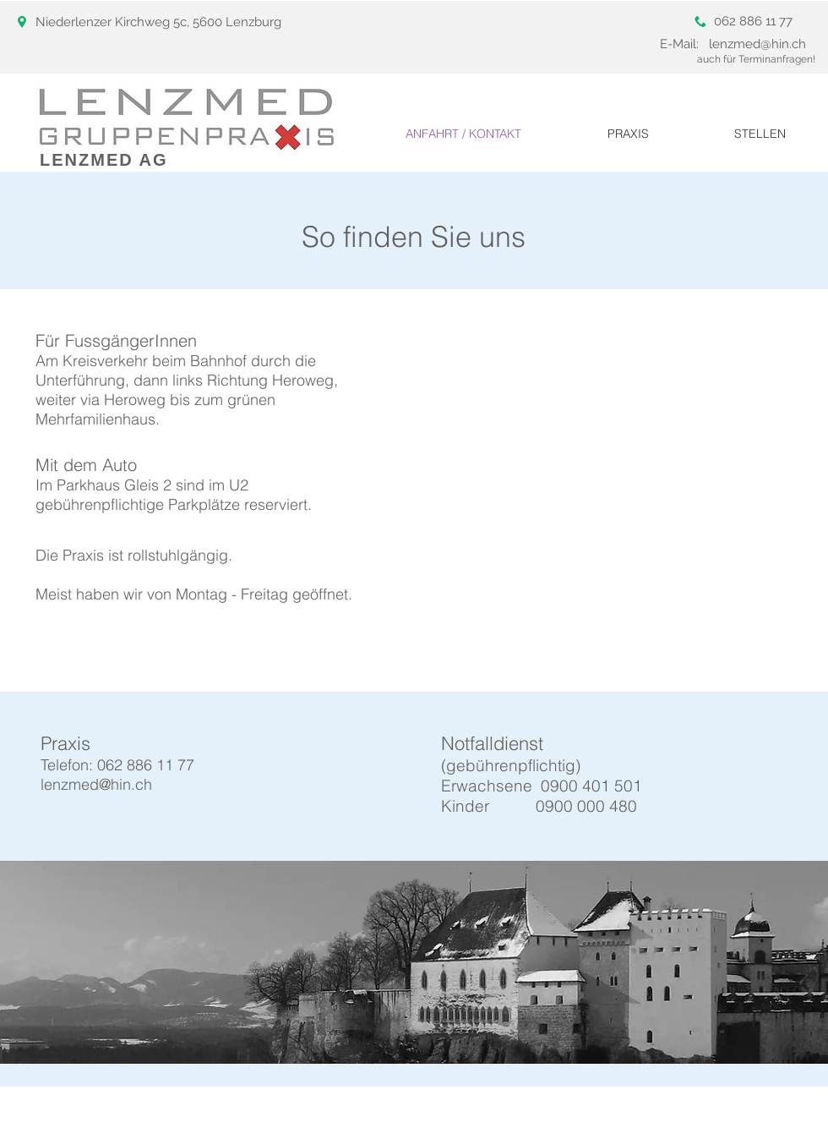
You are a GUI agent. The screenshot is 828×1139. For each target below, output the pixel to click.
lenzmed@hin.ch (757, 44)
